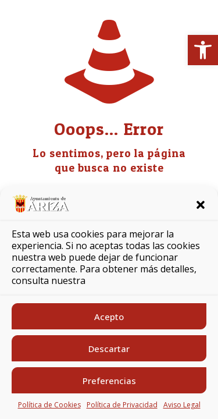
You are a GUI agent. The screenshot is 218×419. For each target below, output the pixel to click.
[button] (203, 50)
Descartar (109, 348)
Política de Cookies (49, 405)
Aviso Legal (182, 405)
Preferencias (109, 380)
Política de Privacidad (122, 405)
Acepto (109, 316)
